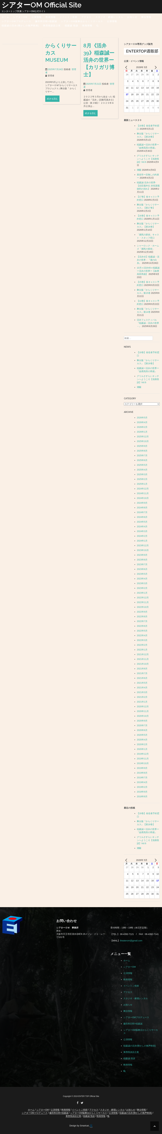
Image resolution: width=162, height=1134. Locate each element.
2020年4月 (142, 739)
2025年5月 (142, 465)
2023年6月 (142, 569)
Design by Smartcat (81, 1126)
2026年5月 (142, 417)
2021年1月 (142, 701)
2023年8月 (142, 559)
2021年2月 (142, 697)
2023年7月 (142, 564)
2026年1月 (142, 432)
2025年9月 (142, 446)
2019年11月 (143, 758)
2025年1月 (142, 484)
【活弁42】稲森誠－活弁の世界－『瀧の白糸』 (148, 259)
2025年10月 (143, 441)
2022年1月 (142, 649)
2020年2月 (142, 744)
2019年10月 (143, 763)
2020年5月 (142, 735)
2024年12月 (143, 488)
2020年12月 (143, 706)
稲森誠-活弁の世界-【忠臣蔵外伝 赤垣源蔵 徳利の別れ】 (148, 185)
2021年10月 (143, 664)
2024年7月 (142, 512)
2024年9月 (142, 503)
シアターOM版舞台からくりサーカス (82, 21)
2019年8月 (142, 773)
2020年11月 (143, 711)
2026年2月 (142, 427)
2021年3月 (142, 692)
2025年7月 (142, 455)
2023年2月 (142, 588)
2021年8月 (142, 668)
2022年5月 (142, 630)
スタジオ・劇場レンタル (109, 17)
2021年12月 (143, 654)
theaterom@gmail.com (131, 940)
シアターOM (20, 17)
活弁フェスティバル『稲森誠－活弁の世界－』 (148, 323)
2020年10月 (143, 716)
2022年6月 (142, 626)
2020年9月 (142, 720)
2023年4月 (142, 578)
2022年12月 (143, 597)
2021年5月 (142, 683)
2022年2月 (142, 645)
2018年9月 (142, 791)
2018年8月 (142, 796)
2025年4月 (142, 469)
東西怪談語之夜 (52, 25)
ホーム (5, 17)
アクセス (86, 17)
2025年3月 (142, 474)
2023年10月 (143, 550)
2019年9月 (142, 768)
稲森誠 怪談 (71, 25)
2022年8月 (142, 616)
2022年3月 (142, 640)
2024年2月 (142, 536)
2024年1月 (142, 540)
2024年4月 (142, 526)
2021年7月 (142, 673)
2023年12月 (143, 545)
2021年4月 (142, 687)
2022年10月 (143, 607)
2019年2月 (142, 787)
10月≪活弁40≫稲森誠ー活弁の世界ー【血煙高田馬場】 (148, 270)
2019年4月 (142, 782)
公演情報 (36, 17)
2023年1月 (142, 593)
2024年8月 (142, 507)
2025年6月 (142, 460)
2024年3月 (142, 531)
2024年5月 (142, 522)
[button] (97, 26)
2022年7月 (142, 621)
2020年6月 (142, 730)
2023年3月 (142, 583)
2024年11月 (143, 493)
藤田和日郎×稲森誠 (46, 21)
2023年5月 (142, 574)
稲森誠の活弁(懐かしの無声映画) (20, 25)
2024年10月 (143, 498)
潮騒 (139, 170)
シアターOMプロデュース (16, 21)
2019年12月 (143, 754)
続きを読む (52, 102)
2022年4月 (142, 635)
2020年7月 (142, 725)
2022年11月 (143, 602)
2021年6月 (142, 678)
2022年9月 (142, 611)
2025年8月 (142, 450)
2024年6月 (142, 517)
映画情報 (51, 17)
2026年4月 (142, 422)
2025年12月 (143, 436)
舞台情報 (146, 17)
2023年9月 (142, 555)
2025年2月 (142, 479)
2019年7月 (142, 777)
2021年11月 (143, 659)
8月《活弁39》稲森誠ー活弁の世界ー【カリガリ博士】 (98, 64)
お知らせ (132, 17)
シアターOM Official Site (41, 5)
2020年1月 (142, 749)
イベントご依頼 (68, 17)
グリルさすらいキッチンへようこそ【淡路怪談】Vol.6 (148, 158)
